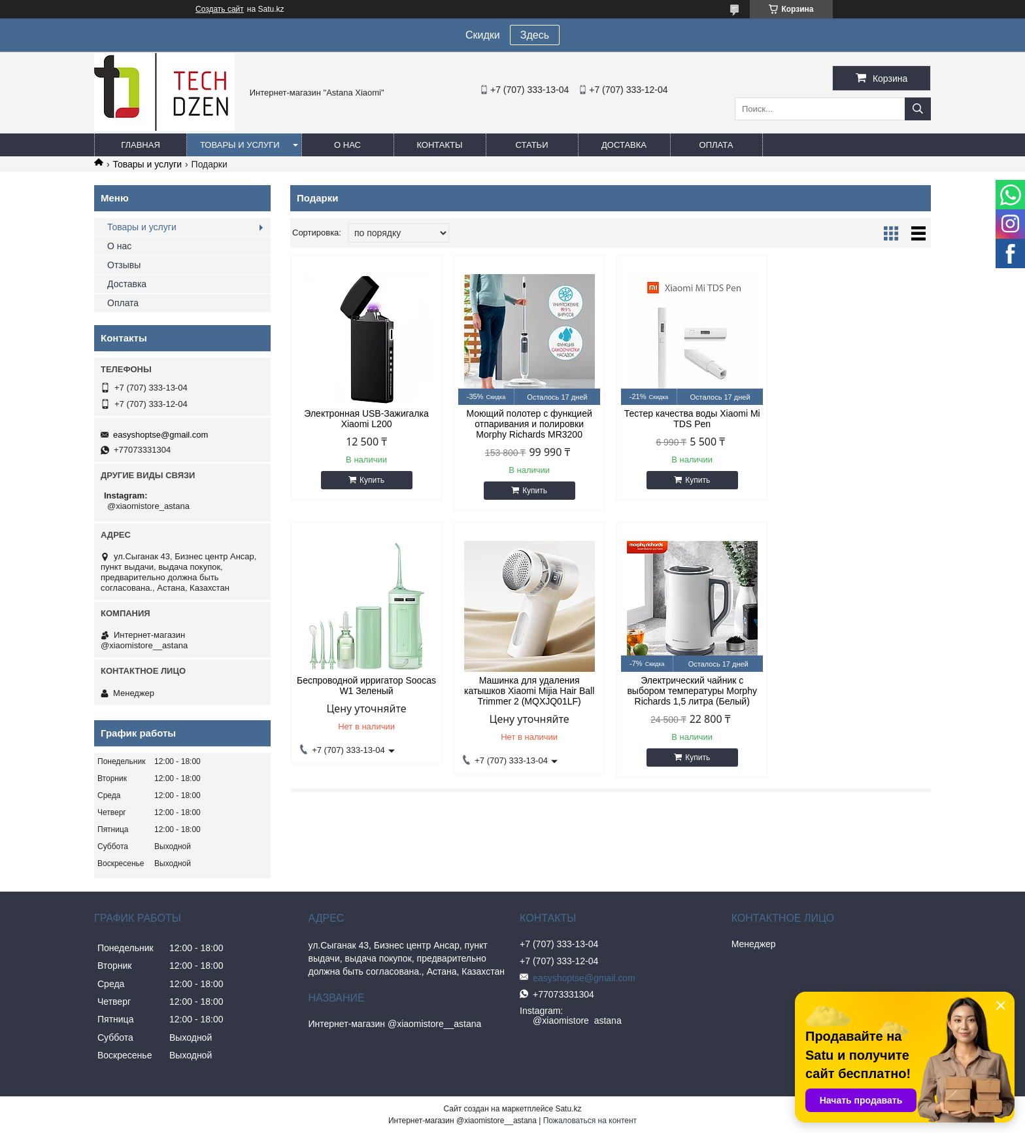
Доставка (624, 145)
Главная (140, 145)
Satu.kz (568, 1108)
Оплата (716, 145)
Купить (372, 480)
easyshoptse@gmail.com (160, 435)
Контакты (439, 145)
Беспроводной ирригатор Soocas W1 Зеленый (854, 418)
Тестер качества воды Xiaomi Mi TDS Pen (692, 418)
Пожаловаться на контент (590, 1120)
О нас (347, 145)
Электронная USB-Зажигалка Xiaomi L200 (366, 418)
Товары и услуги (240, 145)
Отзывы (124, 265)
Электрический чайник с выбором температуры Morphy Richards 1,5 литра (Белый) (529, 690)
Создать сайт (219, 9)
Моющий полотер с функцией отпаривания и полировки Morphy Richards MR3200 (529, 424)
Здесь (534, 35)
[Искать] (918, 108)
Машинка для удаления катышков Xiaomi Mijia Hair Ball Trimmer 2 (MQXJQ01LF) (366, 690)
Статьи (532, 145)
